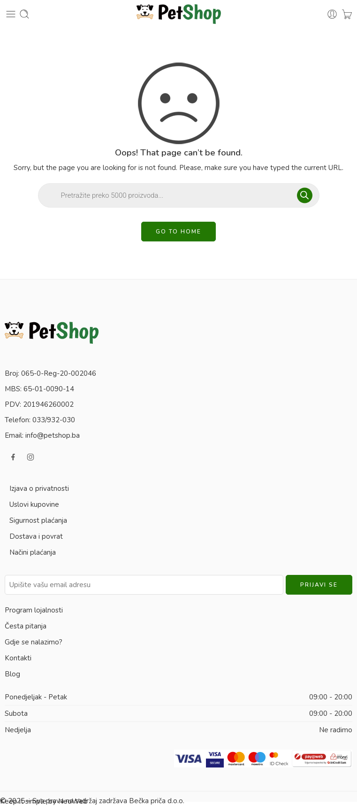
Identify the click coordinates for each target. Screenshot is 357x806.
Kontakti (18, 658)
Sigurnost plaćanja (38, 520)
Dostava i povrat (36, 536)
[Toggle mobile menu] (11, 14)
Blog (12, 674)
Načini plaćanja (32, 552)
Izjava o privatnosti (39, 488)
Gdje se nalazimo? (33, 642)
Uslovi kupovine (34, 504)
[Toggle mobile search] (24, 14)
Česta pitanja (25, 626)
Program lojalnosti (34, 610)
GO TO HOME (178, 231)
